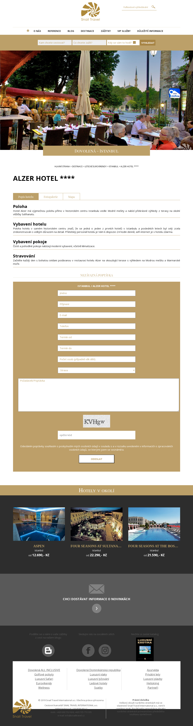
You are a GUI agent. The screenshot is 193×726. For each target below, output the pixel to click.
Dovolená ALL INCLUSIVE (44, 670)
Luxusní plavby (152, 679)
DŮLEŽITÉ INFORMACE (150, 31)
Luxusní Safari (44, 679)
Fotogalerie (51, 196)
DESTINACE (87, 31)
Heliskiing (153, 683)
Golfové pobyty (44, 674)
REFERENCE (54, 31)
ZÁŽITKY (106, 31)
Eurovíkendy (44, 683)
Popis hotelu (25, 196)
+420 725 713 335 (83, 712)
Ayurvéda (153, 670)
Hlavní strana (62, 166)
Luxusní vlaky (98, 674)
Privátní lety (152, 674)
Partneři (153, 688)
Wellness (44, 688)
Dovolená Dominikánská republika (98, 670)
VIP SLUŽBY (123, 31)
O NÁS (37, 31)
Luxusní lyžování (98, 679)
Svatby (98, 688)
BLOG (71, 31)
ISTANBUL (113, 166)
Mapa (71, 196)
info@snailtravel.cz (75, 715)
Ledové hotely (98, 683)
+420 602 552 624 (65, 712)
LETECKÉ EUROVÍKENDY (96, 166)
